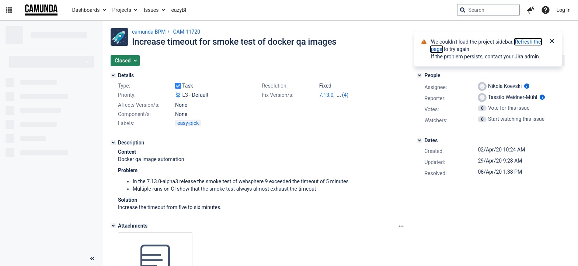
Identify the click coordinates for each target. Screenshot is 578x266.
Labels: (126, 123)
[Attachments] (113, 225)
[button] (9, 10)
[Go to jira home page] (41, 10)
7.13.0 (326, 95)
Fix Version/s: (277, 95)
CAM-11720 (186, 32)
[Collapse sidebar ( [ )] (92, 258)
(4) (345, 95)
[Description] (113, 142)
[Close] (552, 41)
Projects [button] (121, 10)
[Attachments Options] (401, 226)
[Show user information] (527, 86)
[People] (419, 75)
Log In (564, 10)
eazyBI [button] (179, 10)
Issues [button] (151, 10)
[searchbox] (488, 10)
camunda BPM (149, 32)
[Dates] (419, 140)
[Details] (113, 75)
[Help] (545, 10)
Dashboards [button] (86, 10)
